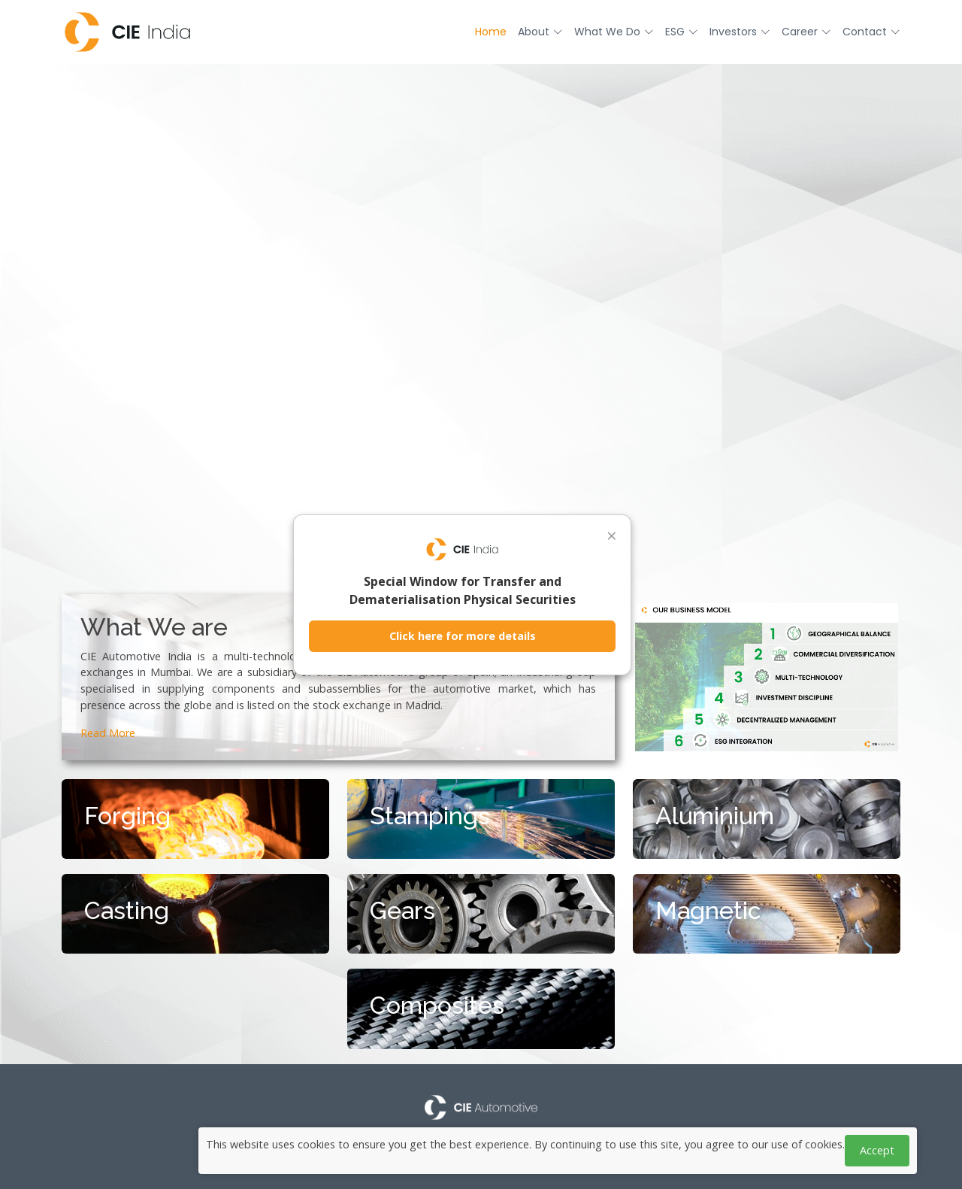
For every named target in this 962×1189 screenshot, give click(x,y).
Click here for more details (462, 636)
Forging (127, 816)
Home (491, 31)
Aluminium (714, 816)
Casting (126, 910)
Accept (877, 1150)
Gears (402, 910)
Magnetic (708, 910)
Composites (437, 1005)
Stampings (430, 816)
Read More (107, 733)
